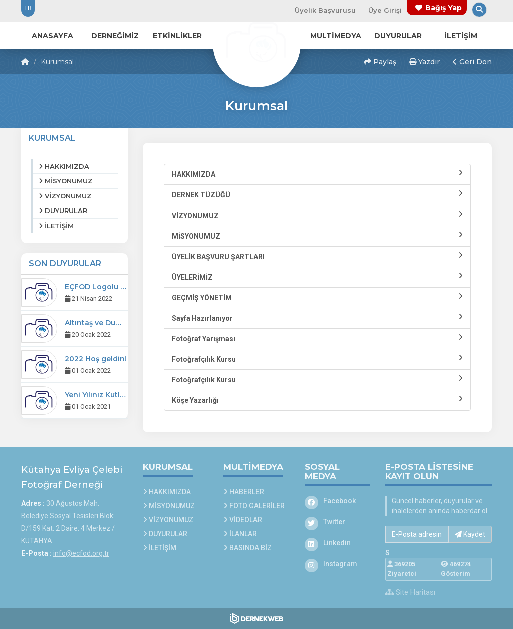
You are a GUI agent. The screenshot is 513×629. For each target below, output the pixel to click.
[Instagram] (338, 564)
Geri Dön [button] (472, 61)
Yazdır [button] (424, 61)
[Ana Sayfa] (256, 42)
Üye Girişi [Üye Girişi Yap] (385, 10)
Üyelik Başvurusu (325, 10)
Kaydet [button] (470, 534)
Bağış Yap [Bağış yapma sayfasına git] (443, 7)
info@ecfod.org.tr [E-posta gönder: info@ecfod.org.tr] (81, 553)
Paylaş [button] (380, 61)
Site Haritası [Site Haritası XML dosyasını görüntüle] (410, 592)
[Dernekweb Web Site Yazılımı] (257, 618)
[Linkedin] (338, 543)
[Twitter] (338, 522)
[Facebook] (338, 501)
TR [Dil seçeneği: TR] (28, 8)
